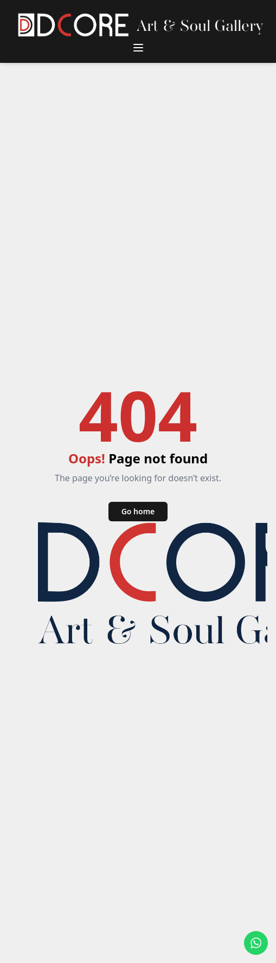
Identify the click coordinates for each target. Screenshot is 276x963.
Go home (138, 511)
